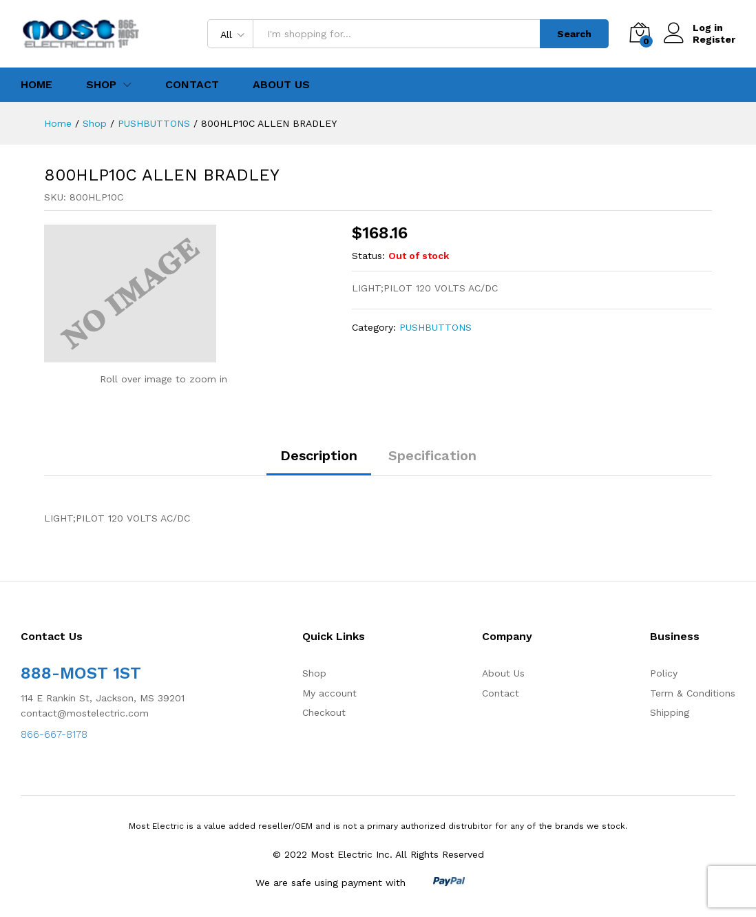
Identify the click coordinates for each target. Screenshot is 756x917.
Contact (192, 84)
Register (714, 39)
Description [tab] (318, 455)
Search (574, 33)
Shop (314, 673)
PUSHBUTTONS (435, 327)
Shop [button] (101, 84)
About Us (281, 84)
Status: (368, 255)
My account (329, 693)
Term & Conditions (692, 693)
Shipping (669, 712)
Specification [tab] (432, 455)
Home (36, 84)
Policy (664, 673)
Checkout (324, 712)
